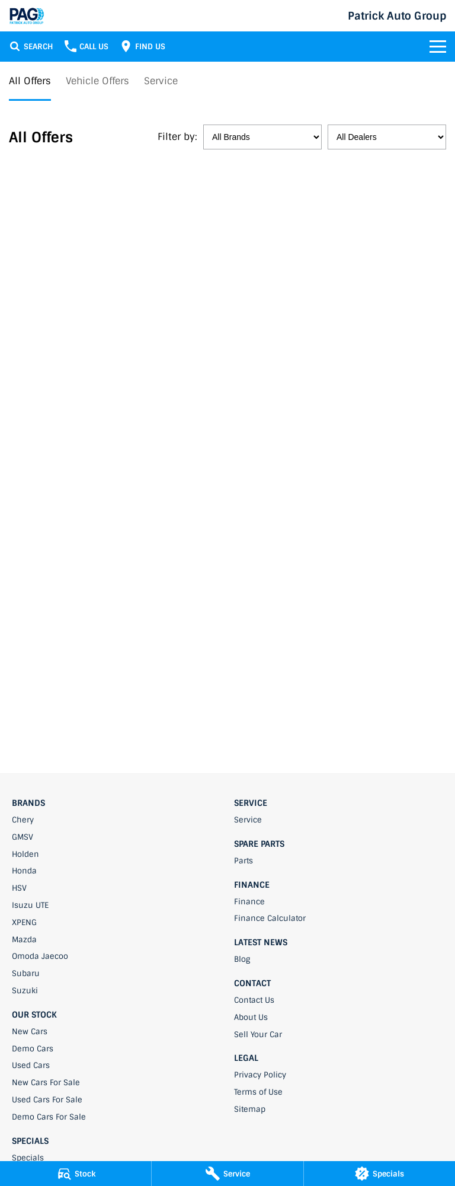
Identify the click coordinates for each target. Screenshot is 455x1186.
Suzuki (25, 991)
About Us (251, 1017)
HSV (19, 888)
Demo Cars (32, 1049)
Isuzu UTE (30, 905)
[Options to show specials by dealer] (387, 137)
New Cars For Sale (46, 1082)
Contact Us (254, 1000)
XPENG (24, 922)
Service (161, 81)
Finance (249, 902)
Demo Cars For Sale (49, 1117)
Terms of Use (258, 1092)
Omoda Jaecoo (40, 956)
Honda (24, 871)
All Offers (30, 81)
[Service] (227, 1173)
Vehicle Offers (97, 81)
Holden (25, 854)
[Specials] (379, 1173)
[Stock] (75, 1173)
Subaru (26, 973)
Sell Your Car (258, 1034)
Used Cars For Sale (47, 1100)
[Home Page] (26, 15)
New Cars (29, 1031)
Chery (23, 820)
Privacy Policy (260, 1075)
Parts (243, 861)
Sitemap (249, 1109)
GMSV (22, 837)
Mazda (24, 940)
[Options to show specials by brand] (262, 137)
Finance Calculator (270, 918)
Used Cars (31, 1065)
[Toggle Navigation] (438, 46)
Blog (242, 959)
